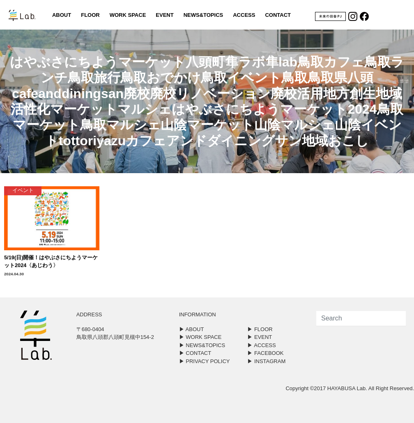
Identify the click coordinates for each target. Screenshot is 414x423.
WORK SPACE (128, 15)
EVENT (164, 15)
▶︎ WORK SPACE (200, 337)
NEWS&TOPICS (203, 15)
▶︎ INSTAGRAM (266, 361)
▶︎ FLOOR (259, 329)
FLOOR (90, 15)
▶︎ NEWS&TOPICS (202, 345)
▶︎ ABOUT (191, 329)
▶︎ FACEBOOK (265, 353)
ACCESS (244, 15)
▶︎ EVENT (259, 337)
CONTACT (278, 15)
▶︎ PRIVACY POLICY (204, 361)
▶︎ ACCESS (261, 345)
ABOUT (61, 15)
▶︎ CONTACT (195, 353)
